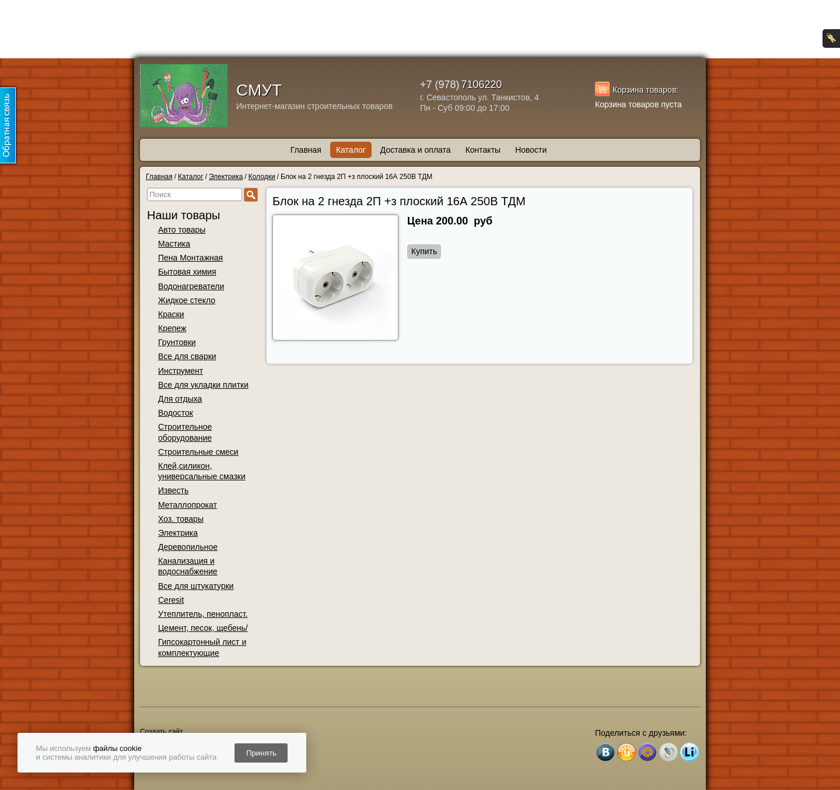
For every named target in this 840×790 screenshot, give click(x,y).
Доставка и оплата (415, 150)
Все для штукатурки (196, 586)
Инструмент (180, 370)
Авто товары (181, 229)
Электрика (178, 533)
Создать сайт (161, 732)
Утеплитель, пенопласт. (203, 614)
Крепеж (172, 328)
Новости (531, 150)
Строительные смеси (198, 452)
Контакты (483, 150)
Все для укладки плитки (203, 384)
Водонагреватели (191, 286)
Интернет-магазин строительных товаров (314, 106)
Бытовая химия (187, 271)
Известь (173, 490)
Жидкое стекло (186, 300)
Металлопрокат (187, 505)
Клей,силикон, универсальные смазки (202, 471)
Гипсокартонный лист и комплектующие (202, 647)
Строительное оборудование (185, 432)
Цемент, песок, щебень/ (203, 628)
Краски (171, 314)
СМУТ (259, 90)
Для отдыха (180, 398)
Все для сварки (187, 356)
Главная (305, 150)
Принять (261, 753)
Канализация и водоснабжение (188, 566)
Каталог (351, 150)
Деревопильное (188, 547)
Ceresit (171, 600)
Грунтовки (177, 342)
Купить (424, 251)
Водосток (175, 412)
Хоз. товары (181, 519)
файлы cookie (117, 748)
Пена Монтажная (190, 257)
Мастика (174, 243)
